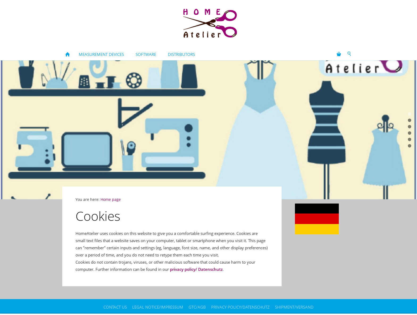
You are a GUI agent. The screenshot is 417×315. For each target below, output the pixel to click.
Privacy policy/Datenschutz (240, 307)
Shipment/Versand (294, 307)
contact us (115, 307)
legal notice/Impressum (157, 307)
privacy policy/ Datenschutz (196, 269)
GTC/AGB (197, 307)
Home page (111, 199)
